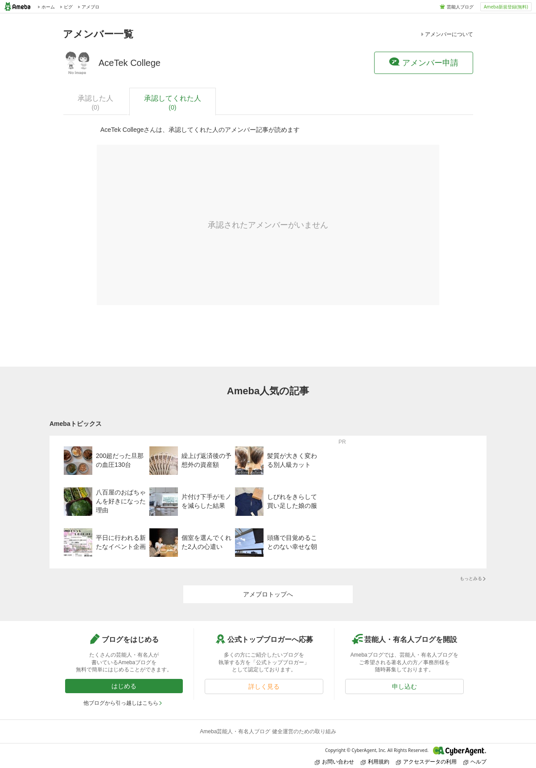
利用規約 (375, 761)
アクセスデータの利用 (426, 761)
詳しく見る (264, 686)
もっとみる (473, 578)
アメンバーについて (446, 34)
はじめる (123, 686)
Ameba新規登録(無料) (506, 7)
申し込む (404, 686)
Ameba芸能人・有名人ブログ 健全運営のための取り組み (268, 731)
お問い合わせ (334, 761)
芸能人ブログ (460, 7)
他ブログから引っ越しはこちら (123, 703)
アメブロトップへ (268, 594)
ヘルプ (475, 761)
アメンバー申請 (423, 62)
